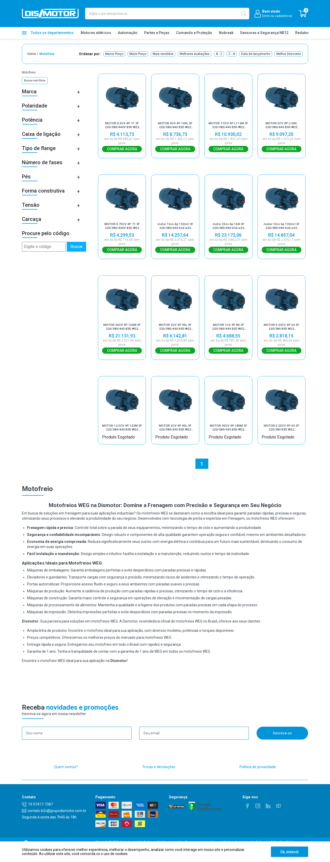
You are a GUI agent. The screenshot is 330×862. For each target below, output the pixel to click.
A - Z (219, 54)
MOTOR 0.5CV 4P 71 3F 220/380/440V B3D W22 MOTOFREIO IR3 (122, 125)
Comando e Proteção (194, 33)
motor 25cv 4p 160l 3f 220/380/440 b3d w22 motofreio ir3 (228, 228)
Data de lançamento (255, 54)
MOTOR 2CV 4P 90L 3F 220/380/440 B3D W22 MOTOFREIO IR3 (175, 331)
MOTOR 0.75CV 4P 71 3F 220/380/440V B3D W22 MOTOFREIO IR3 (122, 228)
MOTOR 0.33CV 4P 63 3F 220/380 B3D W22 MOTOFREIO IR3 (281, 331)
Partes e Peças (156, 33)
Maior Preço (137, 54)
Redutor (302, 33)
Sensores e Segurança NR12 (264, 33)
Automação (127, 33)
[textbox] (167, 13)
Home (31, 54)
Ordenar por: (90, 54)
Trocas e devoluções (158, 775)
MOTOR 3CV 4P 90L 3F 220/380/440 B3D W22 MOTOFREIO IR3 (175, 434)
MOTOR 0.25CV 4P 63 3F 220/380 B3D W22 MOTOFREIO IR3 (281, 434)
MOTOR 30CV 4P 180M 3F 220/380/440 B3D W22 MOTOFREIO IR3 (228, 434)
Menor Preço (114, 54)
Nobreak (226, 33)
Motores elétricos (96, 33)
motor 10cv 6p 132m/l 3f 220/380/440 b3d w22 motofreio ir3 (281, 228)
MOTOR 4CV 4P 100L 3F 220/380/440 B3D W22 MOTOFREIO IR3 (175, 125)
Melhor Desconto (288, 54)
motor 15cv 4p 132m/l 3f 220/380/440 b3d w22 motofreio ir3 (175, 228)
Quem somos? (66, 775)
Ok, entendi (289, 852)
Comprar (122, 149)
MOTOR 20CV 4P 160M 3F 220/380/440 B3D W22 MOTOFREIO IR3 (122, 331)
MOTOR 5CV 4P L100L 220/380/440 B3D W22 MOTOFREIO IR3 (281, 125)
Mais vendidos (163, 54)
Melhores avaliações (195, 54)
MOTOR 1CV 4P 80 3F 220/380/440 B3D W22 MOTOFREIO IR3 (228, 331)
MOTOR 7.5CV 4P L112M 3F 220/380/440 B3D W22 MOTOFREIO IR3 (228, 125)
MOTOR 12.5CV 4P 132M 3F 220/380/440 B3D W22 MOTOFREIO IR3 (122, 434)
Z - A (231, 54)
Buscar (76, 246)
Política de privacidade (258, 775)
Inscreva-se (282, 742)
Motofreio (47, 54)
